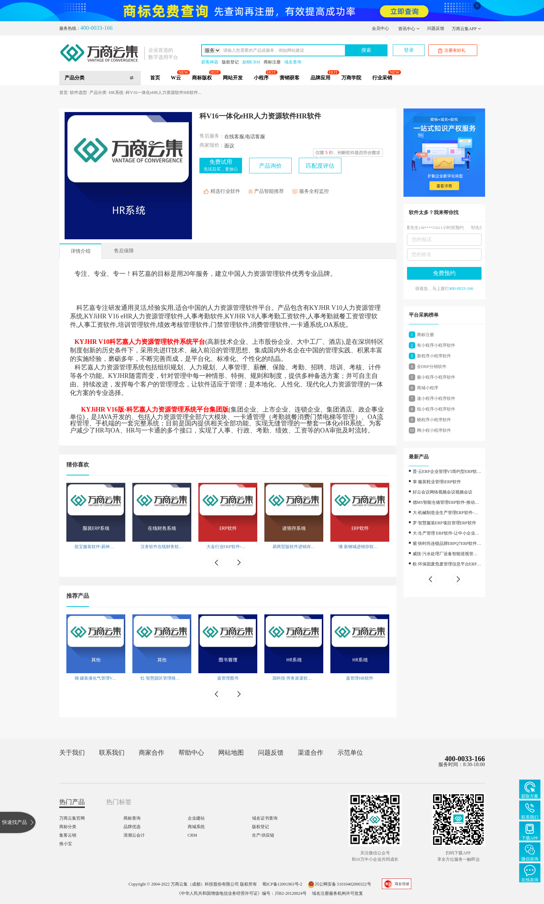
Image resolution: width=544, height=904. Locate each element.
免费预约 (444, 273)
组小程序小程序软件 (436, 409)
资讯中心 (409, 28)
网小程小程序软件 (434, 430)
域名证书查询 (265, 818)
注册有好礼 (452, 50)
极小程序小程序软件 (436, 377)
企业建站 (196, 818)
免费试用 (221, 165)
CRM (192, 835)
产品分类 (97, 92)
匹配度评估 (320, 166)
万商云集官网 (72, 818)
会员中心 (380, 28)
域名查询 (292, 62)
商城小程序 (427, 387)
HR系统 (116, 92)
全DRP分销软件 (431, 366)
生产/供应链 (263, 835)
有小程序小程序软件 (436, 345)
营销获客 (290, 77)
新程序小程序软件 (434, 355)
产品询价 (270, 166)
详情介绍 (80, 251)
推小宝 (65, 843)
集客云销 (67, 835)
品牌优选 (132, 826)
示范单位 (350, 752)
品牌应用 (320, 77)
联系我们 (112, 752)
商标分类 (67, 826)
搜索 (366, 50)
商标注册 (272, 62)
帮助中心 (191, 752)
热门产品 (72, 801)
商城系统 (196, 826)
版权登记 (230, 62)
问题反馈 (435, 28)
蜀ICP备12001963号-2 (282, 884)
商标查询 (132, 818)
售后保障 (124, 250)
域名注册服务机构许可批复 (337, 893)
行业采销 (382, 77)
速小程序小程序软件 (436, 398)
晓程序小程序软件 (434, 419)
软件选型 (78, 92)
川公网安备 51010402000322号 (339, 884)
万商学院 (351, 77)
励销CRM (251, 62)
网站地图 (231, 752)
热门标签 (119, 801)
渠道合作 (310, 752)
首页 (155, 77)
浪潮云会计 (134, 835)
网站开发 (233, 77)
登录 (409, 50)
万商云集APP (466, 28)
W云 (176, 77)
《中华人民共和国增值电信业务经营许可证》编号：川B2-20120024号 (242, 893)
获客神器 (209, 62)
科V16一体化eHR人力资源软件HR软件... (163, 92)
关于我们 (72, 752)
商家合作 (151, 752)
